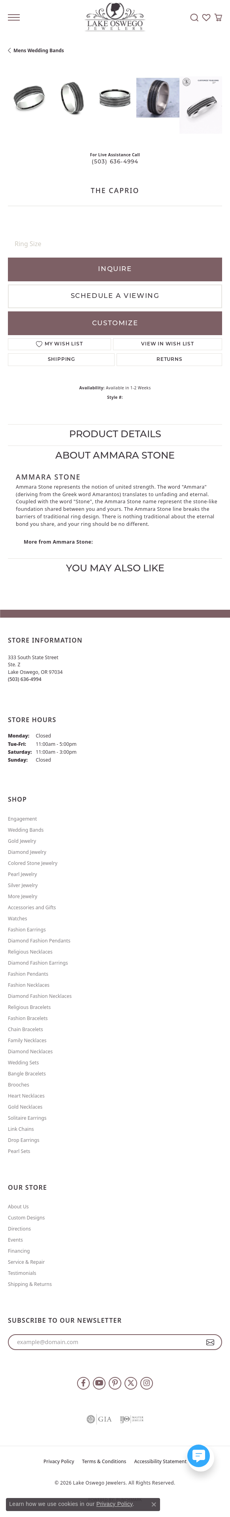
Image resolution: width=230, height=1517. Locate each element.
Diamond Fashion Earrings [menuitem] (38, 963)
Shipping (61, 359)
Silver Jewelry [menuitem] (23, 885)
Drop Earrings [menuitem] (24, 1140)
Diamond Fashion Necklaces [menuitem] (40, 996)
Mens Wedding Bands (38, 50)
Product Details (115, 435)
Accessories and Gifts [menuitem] (32, 907)
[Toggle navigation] (14, 17)
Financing (19, 1251)
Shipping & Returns (30, 1284)
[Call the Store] (24, 679)
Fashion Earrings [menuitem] (27, 929)
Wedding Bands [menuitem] (25, 830)
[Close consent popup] (153, 1504)
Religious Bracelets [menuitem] (29, 1007)
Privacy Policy (58, 1461)
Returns (169, 359)
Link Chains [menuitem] (21, 1129)
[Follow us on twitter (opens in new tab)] (130, 1383)
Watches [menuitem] (17, 918)
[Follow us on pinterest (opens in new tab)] (115, 1383)
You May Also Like (115, 569)
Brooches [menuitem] (18, 1084)
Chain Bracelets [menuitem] (25, 1029)
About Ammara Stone (115, 456)
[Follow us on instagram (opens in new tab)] (146, 1383)
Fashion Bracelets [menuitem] (28, 1018)
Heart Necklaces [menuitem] (26, 1095)
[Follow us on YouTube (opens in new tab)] (99, 1383)
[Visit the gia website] (99, 1419)
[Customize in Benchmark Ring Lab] (200, 105)
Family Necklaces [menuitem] (27, 1040)
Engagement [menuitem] (22, 818)
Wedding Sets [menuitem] (23, 1062)
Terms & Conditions (104, 1461)
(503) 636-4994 (115, 162)
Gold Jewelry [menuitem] (22, 841)
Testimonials (22, 1273)
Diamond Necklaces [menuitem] (30, 1051)
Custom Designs (26, 1217)
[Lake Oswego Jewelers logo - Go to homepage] (115, 17)
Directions (19, 1228)
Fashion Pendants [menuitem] (28, 974)
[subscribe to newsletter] (210, 1342)
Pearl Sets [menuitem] (19, 1151)
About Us (18, 1206)
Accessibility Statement (160, 1461)
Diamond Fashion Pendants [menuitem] (39, 940)
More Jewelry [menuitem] (22, 896)
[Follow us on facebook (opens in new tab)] (83, 1383)
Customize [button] (115, 323)
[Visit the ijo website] (131, 1419)
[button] (194, 17)
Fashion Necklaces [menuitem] (28, 985)
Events (15, 1239)
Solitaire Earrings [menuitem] (27, 1118)
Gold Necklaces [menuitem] (25, 1107)
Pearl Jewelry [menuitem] (22, 874)
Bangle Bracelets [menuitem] (27, 1073)
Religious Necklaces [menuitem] (30, 951)
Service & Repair (26, 1262)
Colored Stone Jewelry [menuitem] (32, 863)
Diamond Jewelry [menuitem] (27, 852)
